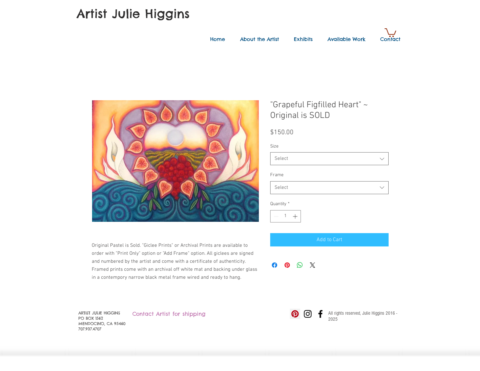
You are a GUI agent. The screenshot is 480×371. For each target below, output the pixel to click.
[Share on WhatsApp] (300, 265)
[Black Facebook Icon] (320, 314)
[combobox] (329, 158)
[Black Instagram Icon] (308, 314)
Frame (277, 175)
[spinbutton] (286, 216)
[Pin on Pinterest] (287, 265)
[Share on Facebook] (275, 265)
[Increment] (296, 216)
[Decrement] (275, 216)
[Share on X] (313, 265)
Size (274, 146)
